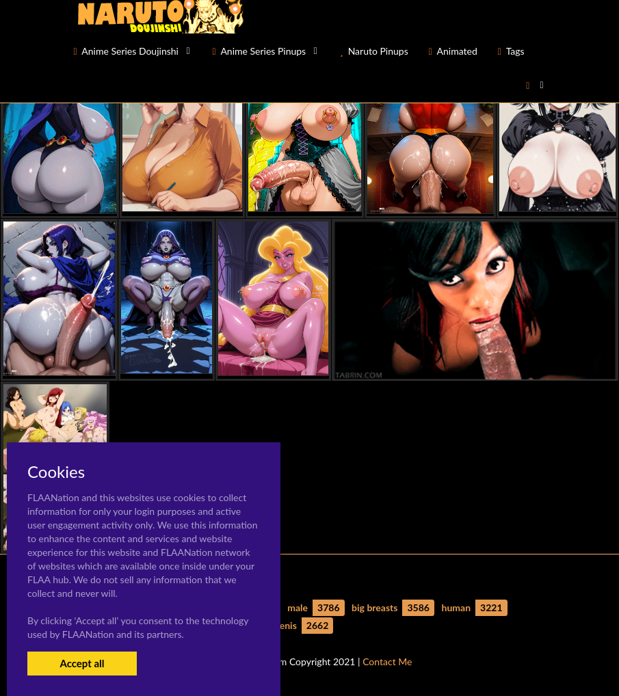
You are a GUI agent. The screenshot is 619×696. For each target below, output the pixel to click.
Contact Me (387, 661)
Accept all (82, 663)
